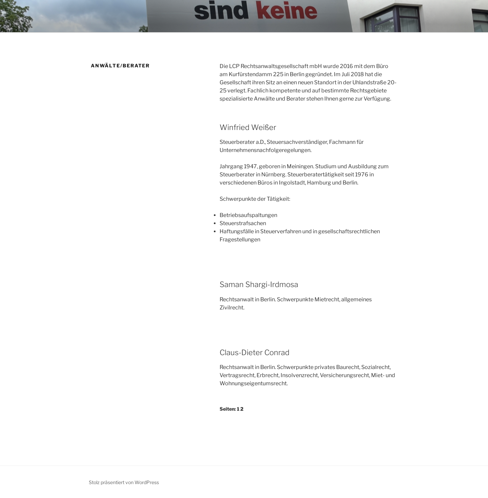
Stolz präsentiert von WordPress (124, 482)
